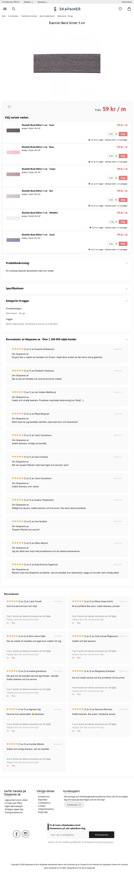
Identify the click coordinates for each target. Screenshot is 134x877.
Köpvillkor (43, 799)
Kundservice (44, 796)
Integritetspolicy (46, 809)
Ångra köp (43, 812)
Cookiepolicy (44, 802)
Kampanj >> (43, 2)
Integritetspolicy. (106, 842)
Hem (3, 16)
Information (127, 2)
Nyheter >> (28, 2)
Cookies (42, 806)
